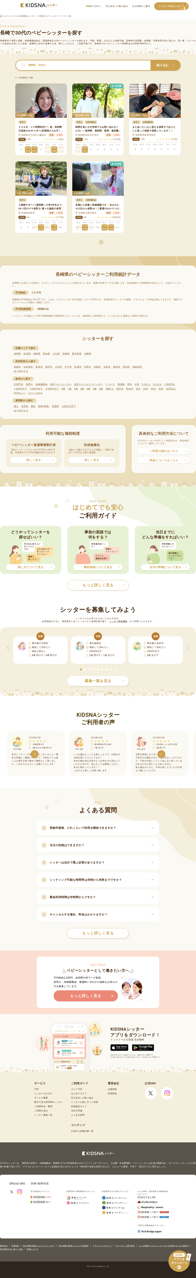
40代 (161, 388)
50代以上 (171, 388)
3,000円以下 (52, 388)
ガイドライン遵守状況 (125, 1246)
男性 (129, 384)
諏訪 (33, 406)
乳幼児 (129, 388)
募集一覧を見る (104, 681)
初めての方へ (94, 6)
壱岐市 (97, 367)
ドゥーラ (110, 384)
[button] (81, 669)
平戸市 (68, 367)
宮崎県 (65, 353)
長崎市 (17, 367)
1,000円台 (169, 384)
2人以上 (146, 384)
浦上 (16, 406)
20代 (145, 388)
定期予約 (18, 384)
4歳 (88, 388)
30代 (153, 388)
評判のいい (20, 393)
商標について (32, 1249)
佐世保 (24, 406)
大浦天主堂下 (69, 406)
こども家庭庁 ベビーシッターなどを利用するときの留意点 (164, 1246)
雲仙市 (126, 367)
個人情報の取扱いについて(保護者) (74, 1246)
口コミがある (35, 393)
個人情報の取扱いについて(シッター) (39, 1246)
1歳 (69, 388)
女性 (137, 384)
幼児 (138, 388)
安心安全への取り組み (117, 6)
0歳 (63, 388)
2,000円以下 (36, 388)
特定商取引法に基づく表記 (11, 1249)
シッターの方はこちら (174, 6)
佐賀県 (27, 353)
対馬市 (87, 367)
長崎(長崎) (43, 406)
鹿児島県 (77, 353)
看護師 (121, 384)
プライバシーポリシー (102, 1246)
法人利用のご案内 (141, 6)
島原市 (39, 367)
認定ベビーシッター (61, 384)
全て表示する (21, 371)
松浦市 (77, 367)
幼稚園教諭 (42, 384)
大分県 (56, 353)
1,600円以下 (20, 388)
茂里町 (55, 406)
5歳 (95, 388)
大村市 (58, 367)
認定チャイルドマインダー (88, 384)
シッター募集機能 (118, 621)
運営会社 (4, 1246)
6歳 (101, 388)
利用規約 (15, 1246)
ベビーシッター (69, 40)
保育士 (29, 384)
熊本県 (46, 353)
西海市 (116, 367)
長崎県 (36, 353)
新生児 (120, 388)
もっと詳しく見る (103, 933)
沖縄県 (87, 353)
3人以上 (157, 384)
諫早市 (49, 367)
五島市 (107, 367)
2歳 (76, 388)
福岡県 (17, 353)
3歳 (82, 388)
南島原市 (137, 367)
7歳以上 (109, 388)
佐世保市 (28, 367)
